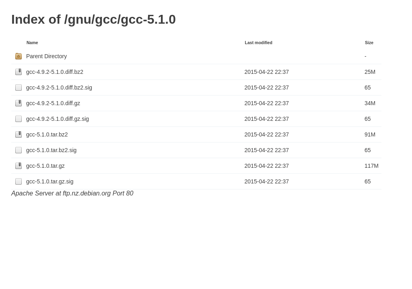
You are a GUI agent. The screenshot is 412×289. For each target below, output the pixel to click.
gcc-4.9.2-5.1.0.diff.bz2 (54, 72)
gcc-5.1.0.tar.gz (45, 166)
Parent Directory (46, 56)
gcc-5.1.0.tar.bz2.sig (51, 150)
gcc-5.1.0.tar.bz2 (47, 134)
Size (369, 42)
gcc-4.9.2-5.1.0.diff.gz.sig (57, 119)
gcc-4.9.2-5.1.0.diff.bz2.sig (59, 87)
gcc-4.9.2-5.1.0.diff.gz (53, 103)
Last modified (258, 42)
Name (32, 42)
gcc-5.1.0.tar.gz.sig (50, 181)
